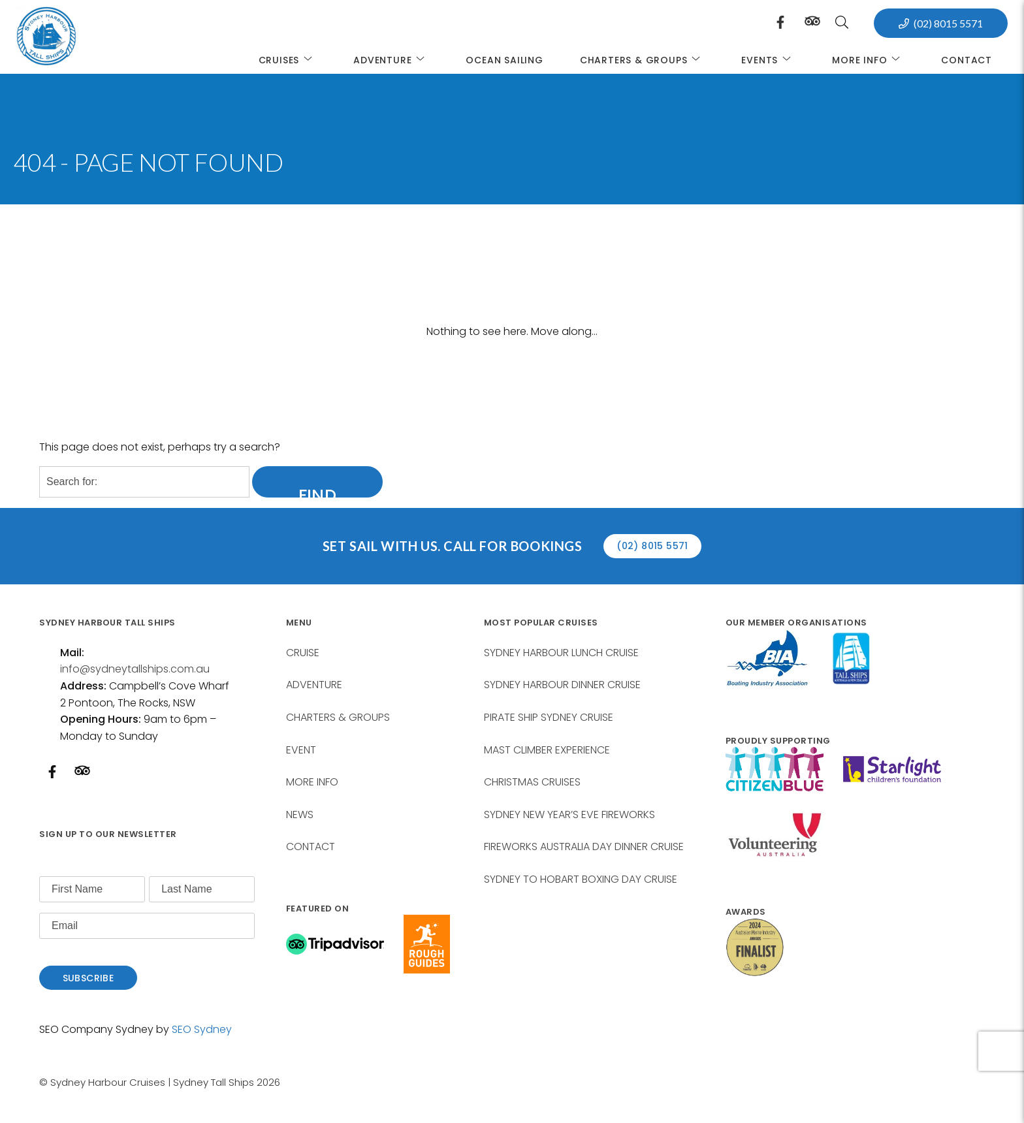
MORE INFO (868, 59)
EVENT (301, 749)
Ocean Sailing (504, 60)
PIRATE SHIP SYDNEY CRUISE (548, 717)
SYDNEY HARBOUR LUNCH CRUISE (561, 652)
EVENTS (768, 59)
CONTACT (310, 846)
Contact (966, 60)
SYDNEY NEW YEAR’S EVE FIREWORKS (569, 814)
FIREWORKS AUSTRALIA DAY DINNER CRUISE (584, 846)
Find (317, 490)
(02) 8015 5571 (948, 23)
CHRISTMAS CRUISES (532, 781)
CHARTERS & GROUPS (642, 59)
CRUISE (302, 652)
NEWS (299, 814)
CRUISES (288, 59)
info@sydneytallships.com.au (135, 668)
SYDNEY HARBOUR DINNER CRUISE (562, 684)
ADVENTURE (391, 59)
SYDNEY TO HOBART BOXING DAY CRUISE (580, 879)
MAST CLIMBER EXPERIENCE (547, 749)
